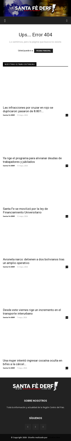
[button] (5, 20)
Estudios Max (54, 437)
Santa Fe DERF (9, 115)
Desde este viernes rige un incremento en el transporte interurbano (32, 311)
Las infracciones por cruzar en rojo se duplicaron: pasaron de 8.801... (28, 109)
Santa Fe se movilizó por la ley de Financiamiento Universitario (25, 210)
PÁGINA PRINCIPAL (43, 51)
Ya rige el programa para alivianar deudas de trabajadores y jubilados (32, 160)
